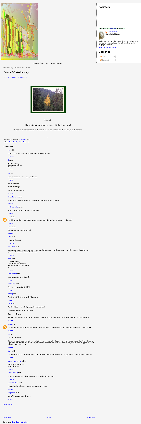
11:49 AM (11, 379)
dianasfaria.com (13, 197)
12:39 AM (11, 255)
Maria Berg (11, 284)
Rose (9, 351)
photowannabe (13, 207)
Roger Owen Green (14, 361)
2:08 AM (10, 290)
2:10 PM (11, 204)
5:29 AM (10, 358)
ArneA (10, 258)
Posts (103, 56)
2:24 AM (10, 300)
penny (10, 324)
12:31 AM (11, 243)
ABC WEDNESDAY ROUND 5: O (15, 77)
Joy (9, 173)
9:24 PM (11, 233)
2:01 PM (11, 193)
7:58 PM (11, 223)
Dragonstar (11, 393)
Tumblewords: (112, 32)
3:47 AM (10, 348)
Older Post (91, 417)
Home (49, 417)
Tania (9, 237)
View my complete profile (107, 47)
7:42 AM (10, 369)
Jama (10, 227)
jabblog (10, 294)
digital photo (22, 142)
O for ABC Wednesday (16, 72)
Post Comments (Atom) (20, 422)
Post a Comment (8, 404)
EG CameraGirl (13, 383)
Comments (104, 60)
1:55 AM (10, 280)
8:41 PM (11, 389)
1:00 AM (10, 270)
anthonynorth (12, 274)
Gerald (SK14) (13, 373)
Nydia (10, 304)
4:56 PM (11, 213)
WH (9, 150)
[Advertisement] (26, 411)
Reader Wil (11, 247)
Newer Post (7, 417)
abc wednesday (13, 142)
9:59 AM (10, 399)
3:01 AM (10, 321)
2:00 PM (11, 180)
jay (9, 334)
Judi (9, 217)
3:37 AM (10, 331)
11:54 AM (11, 157)
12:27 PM (11, 170)
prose (28, 142)
